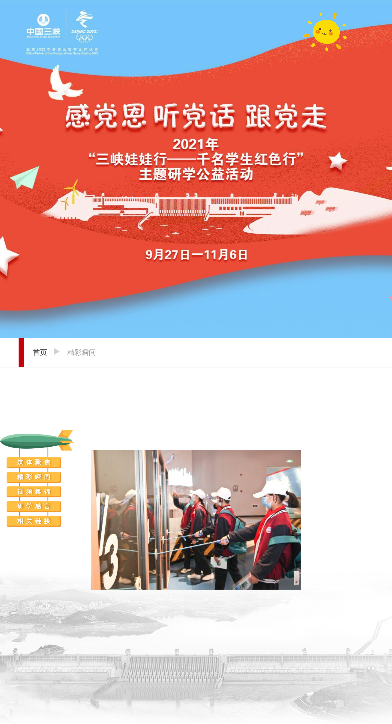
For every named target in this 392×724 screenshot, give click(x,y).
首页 (40, 352)
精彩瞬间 (81, 352)
